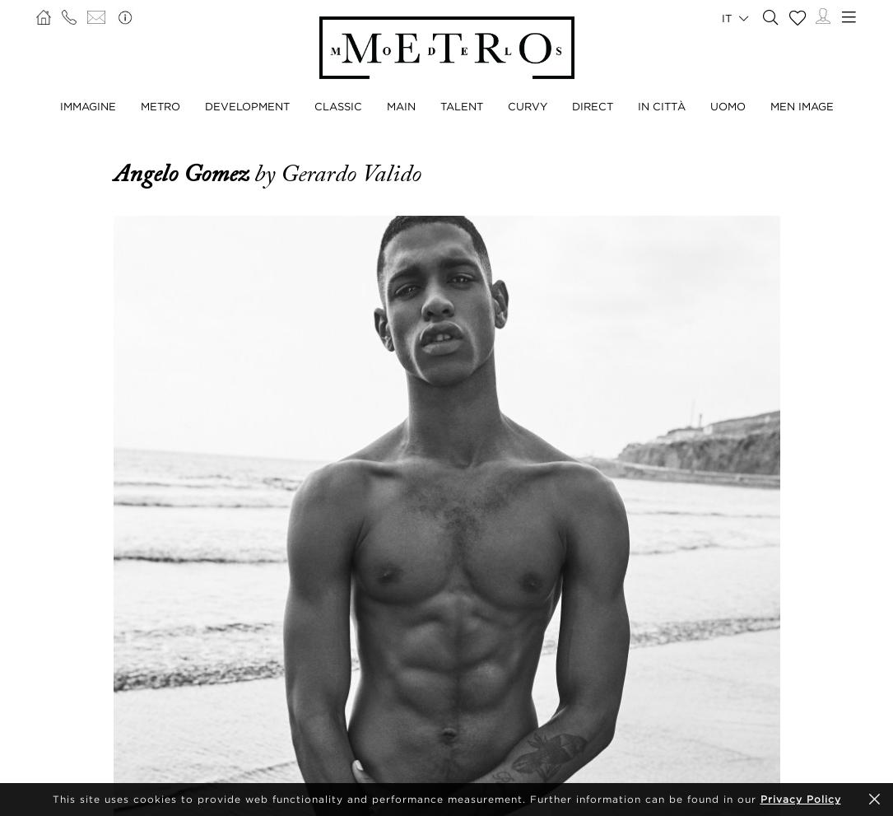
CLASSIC (338, 106)
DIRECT (592, 106)
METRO (160, 106)
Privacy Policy (800, 799)
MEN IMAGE (802, 106)
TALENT (461, 106)
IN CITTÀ (662, 106)
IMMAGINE (88, 106)
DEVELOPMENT (247, 106)
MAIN (401, 106)
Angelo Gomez (184, 174)
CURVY (527, 106)
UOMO (728, 106)
